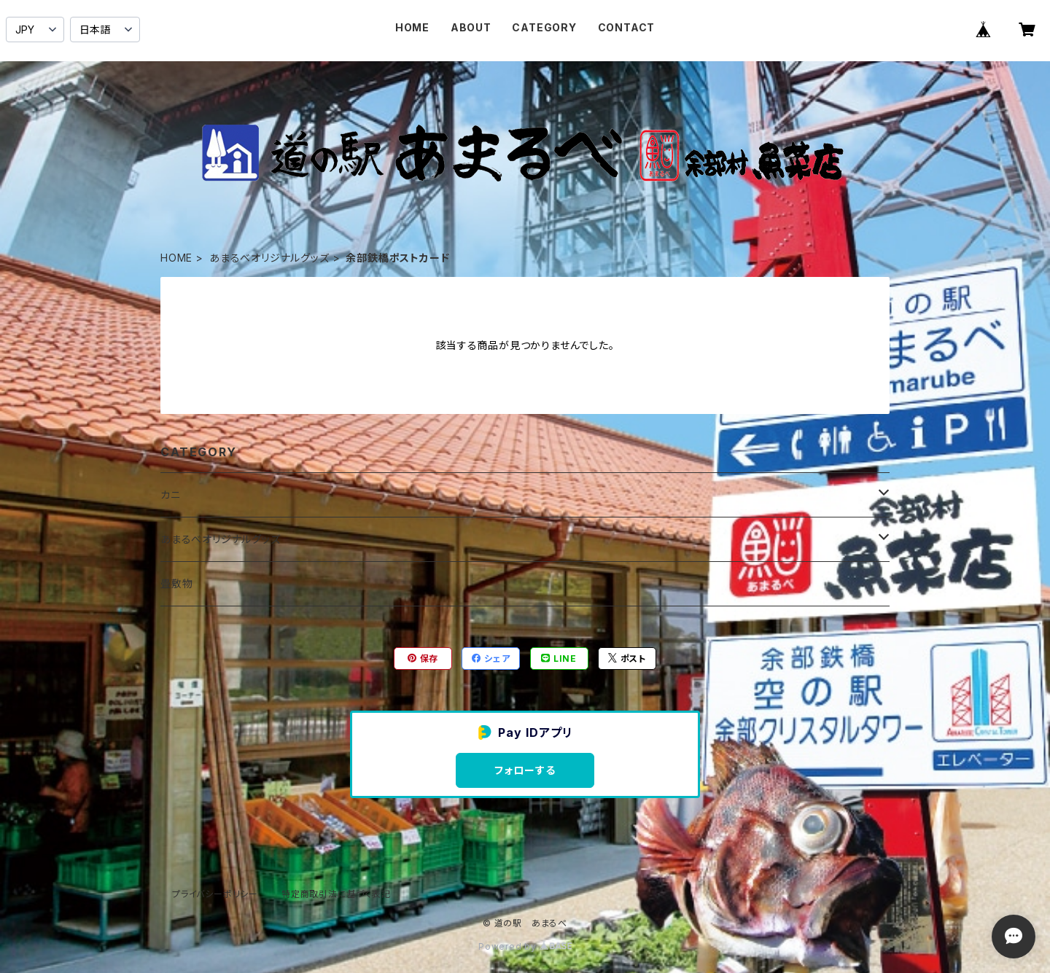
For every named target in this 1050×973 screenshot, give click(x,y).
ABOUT (471, 27)
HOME (412, 27)
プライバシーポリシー (215, 893)
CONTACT (627, 27)
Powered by (525, 946)
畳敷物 (176, 583)
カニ (170, 494)
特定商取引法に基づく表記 (336, 893)
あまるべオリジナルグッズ (269, 257)
